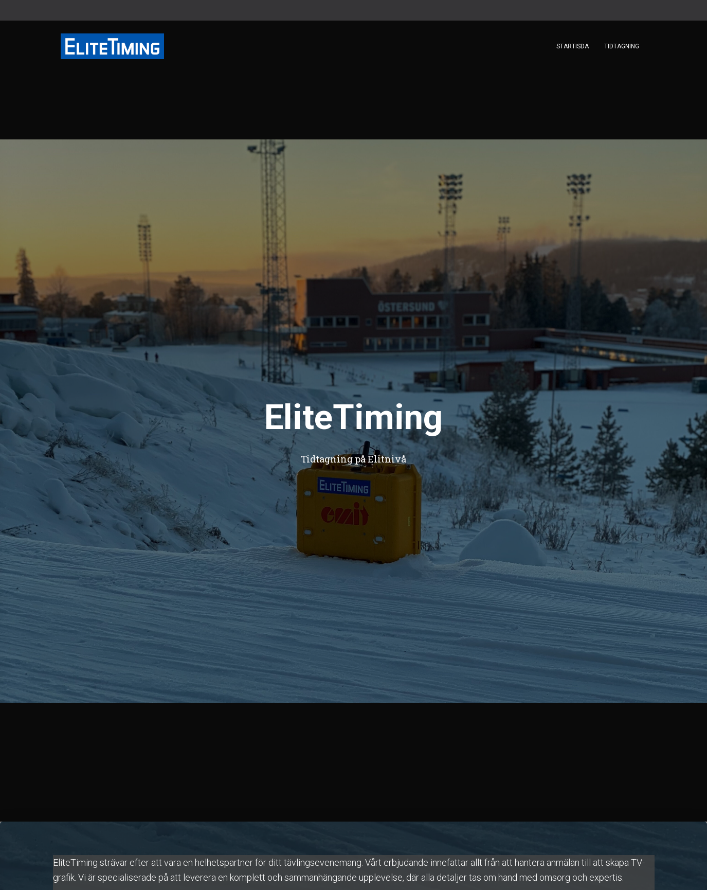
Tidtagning (621, 46)
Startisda (572, 46)
